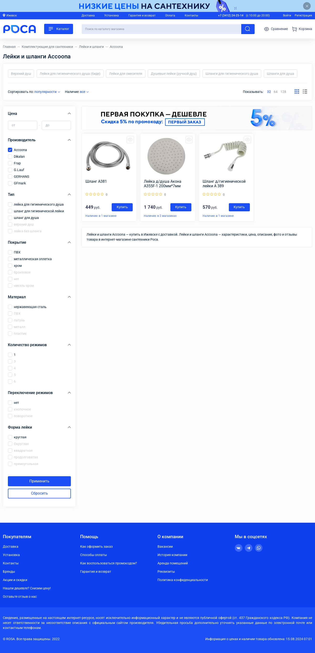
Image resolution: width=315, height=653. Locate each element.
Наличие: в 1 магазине (100, 216)
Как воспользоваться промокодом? (108, 563)
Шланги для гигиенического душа (231, 74)
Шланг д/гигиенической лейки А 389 (224, 183)
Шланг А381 (96, 181)
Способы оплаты (93, 555)
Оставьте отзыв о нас (20, 596)
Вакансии (165, 546)
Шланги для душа (280, 74)
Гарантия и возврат (142, 15)
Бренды (9, 571)
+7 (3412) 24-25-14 (230, 15)
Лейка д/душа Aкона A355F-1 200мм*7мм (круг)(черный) (162, 183)
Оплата (170, 15)
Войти (287, 15)
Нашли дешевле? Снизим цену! (27, 588)
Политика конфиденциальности (183, 580)
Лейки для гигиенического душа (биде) (70, 74)
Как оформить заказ (96, 546)
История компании (172, 555)
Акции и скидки (15, 580)
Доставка (88, 15)
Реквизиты (166, 571)
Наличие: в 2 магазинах (160, 216)
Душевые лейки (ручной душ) (174, 74)
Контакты (191, 15)
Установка (111, 15)
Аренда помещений (173, 563)
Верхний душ (21, 74)
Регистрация (303, 15)
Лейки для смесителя (125, 74)
